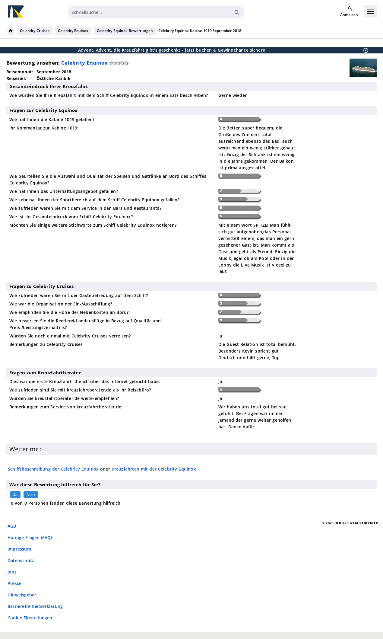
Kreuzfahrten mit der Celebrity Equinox (154, 469)
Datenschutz (21, 560)
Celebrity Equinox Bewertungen (125, 30)
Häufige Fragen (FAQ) (30, 537)
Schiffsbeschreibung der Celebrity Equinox (53, 469)
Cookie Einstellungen (30, 618)
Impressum (19, 549)
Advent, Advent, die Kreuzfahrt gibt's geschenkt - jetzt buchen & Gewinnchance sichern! (172, 50)
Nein (31, 494)
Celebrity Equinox (73, 30)
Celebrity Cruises (34, 30)
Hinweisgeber (22, 595)
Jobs (12, 572)
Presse (14, 583)
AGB (12, 526)
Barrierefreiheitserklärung (35, 606)
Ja (15, 494)
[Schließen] (364, 50)
